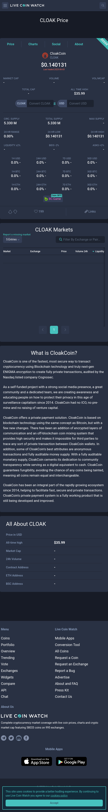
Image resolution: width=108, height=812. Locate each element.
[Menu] (5, 5)
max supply (96, 118)
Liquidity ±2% (12, 145)
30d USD (92, 158)
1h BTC (16, 171)
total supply (54, 118)
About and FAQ (66, 684)
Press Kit (62, 690)
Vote (4, 664)
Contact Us (63, 697)
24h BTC (41, 171)
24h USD (41, 158)
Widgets (7, 677)
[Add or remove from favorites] (42, 211)
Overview (8, 651)
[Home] (54, 715)
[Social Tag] (56, 44)
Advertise (62, 677)
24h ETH (41, 184)
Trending (7, 658)
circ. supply (11, 118)
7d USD (66, 158)
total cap (28, 89)
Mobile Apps (64, 638)
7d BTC (66, 171)
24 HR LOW (54, 131)
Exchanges (9, 671)
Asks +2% (98, 145)
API (3, 690)
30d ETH (92, 184)
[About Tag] (79, 44)
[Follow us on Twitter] (11, 738)
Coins (5, 638)
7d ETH (66, 184)
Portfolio (7, 645)
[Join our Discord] (19, 738)
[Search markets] (59, 239)
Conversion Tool (67, 645)
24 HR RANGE (11, 131)
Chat (4, 697)
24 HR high (97, 131)
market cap (11, 78)
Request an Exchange (71, 664)
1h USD (16, 158)
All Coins (62, 651)
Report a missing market (17, 234)
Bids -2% (54, 145)
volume (54, 78)
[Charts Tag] (33, 44)
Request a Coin (66, 658)
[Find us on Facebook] (26, 738)
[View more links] (89, 211)
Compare (8, 684)
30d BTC (92, 171)
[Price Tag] (10, 44)
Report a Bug (65, 671)
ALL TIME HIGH (79, 89)
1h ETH (16, 184)
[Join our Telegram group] (4, 738)
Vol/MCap (98, 78)
